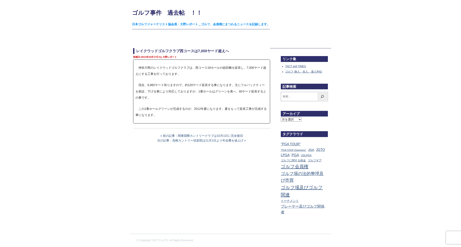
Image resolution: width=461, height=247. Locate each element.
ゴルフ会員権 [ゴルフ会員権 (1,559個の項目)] (294, 166)
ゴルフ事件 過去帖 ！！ (167, 12)
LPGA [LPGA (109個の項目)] (285, 155)
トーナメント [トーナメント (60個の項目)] (290, 200)
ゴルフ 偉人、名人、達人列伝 (303, 71)
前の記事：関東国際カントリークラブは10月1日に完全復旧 (203, 135)
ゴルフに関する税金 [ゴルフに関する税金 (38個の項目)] (293, 160)
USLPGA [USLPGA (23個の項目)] (306, 155)
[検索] (322, 96)
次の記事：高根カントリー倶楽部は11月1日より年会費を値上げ (200, 140)
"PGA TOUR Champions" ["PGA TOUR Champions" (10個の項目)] (293, 150)
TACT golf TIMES (295, 66)
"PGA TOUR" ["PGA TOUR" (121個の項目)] (291, 144)
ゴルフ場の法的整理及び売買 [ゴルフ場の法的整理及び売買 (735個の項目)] (302, 177)
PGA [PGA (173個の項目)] (295, 155)
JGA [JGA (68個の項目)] (311, 150)
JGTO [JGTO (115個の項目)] (320, 150)
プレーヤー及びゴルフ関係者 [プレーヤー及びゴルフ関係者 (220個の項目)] (302, 209)
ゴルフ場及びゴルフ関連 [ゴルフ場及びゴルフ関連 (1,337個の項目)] (302, 191)
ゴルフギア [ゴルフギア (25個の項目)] (315, 160)
